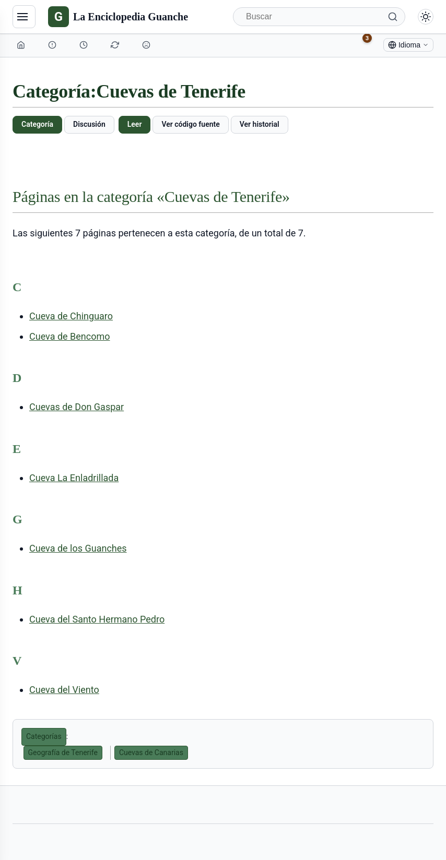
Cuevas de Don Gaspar (76, 406)
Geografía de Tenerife (63, 752)
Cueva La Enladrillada (74, 477)
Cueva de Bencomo (69, 336)
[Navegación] (24, 16)
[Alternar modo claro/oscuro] (425, 17)
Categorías (44, 736)
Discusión (89, 124)
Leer (134, 124)
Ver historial (259, 124)
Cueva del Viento (64, 689)
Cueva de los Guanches (78, 548)
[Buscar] (319, 16)
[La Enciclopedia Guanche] (118, 16)
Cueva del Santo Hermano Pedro (97, 619)
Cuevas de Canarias (151, 752)
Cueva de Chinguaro (71, 315)
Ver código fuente (190, 124)
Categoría (37, 124)
